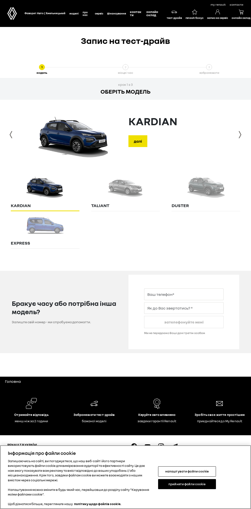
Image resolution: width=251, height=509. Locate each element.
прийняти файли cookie (187, 484)
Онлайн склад (152, 13)
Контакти (135, 13)
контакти (236, 4)
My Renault (218, 4)
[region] (125, 477)
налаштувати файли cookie (187, 471)
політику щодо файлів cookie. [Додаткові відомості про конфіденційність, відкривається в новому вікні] (97, 504)
